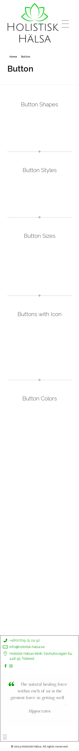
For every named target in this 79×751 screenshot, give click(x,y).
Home (13, 56)
